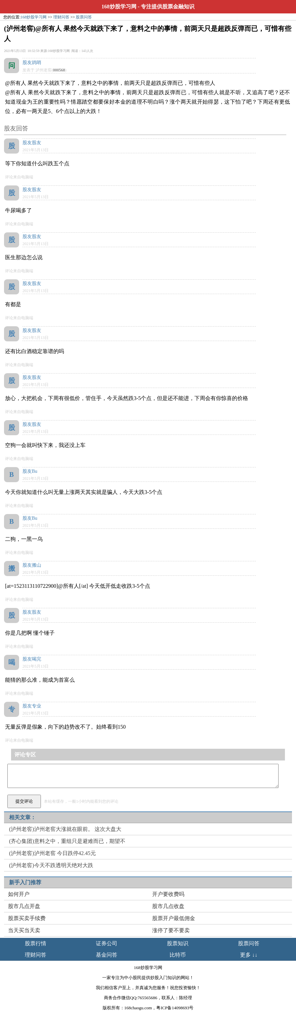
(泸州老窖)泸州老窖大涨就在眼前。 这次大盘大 (65, 829)
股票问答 (84, 17)
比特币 (178, 955)
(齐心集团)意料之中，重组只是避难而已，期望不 (67, 841)
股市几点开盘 (24, 906)
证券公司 (106, 943)
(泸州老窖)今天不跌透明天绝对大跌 (51, 865)
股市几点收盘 (168, 906)
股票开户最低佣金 (173, 918)
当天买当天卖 (24, 930)
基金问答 (106, 955)
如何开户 (18, 894)
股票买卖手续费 (27, 918)
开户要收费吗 (168, 894)
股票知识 (177, 943)
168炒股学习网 (119, 6)
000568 (59, 70)
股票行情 (35, 943)
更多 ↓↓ (248, 955)
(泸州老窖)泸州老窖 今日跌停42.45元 (52, 853)
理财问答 (61, 17)
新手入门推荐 (25, 882)
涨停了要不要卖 (171, 930)
